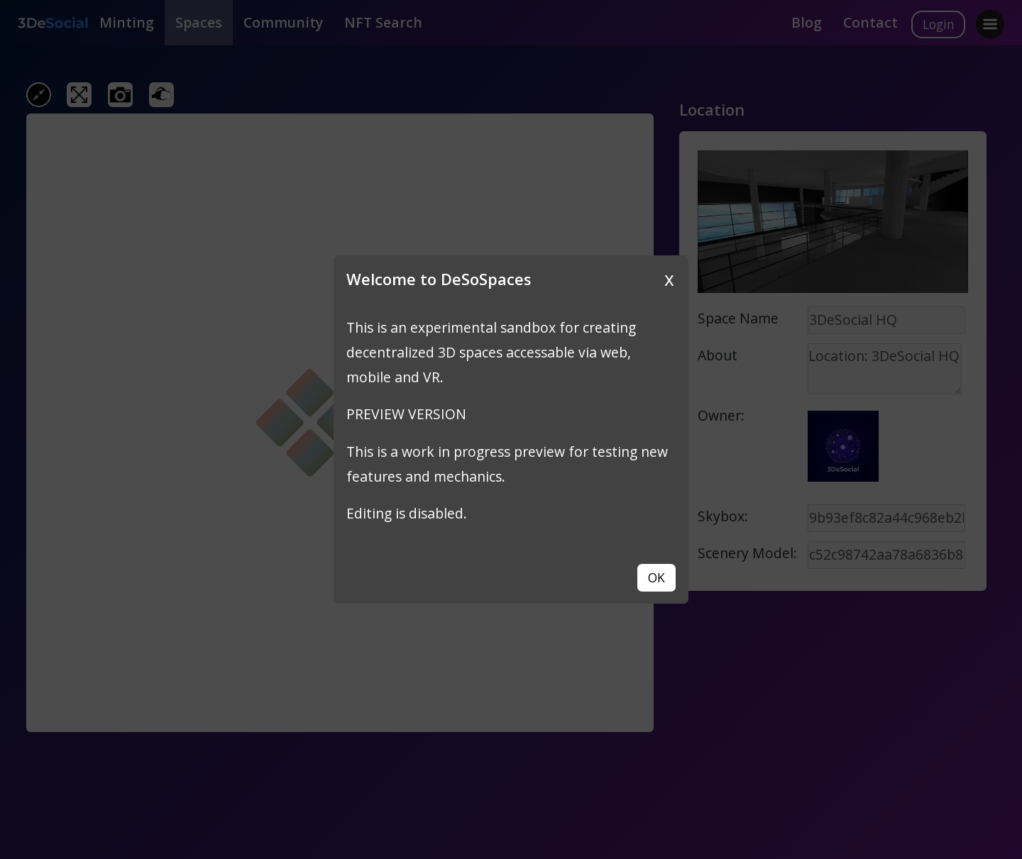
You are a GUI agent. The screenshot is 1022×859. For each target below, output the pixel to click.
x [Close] (669, 278)
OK (656, 577)
